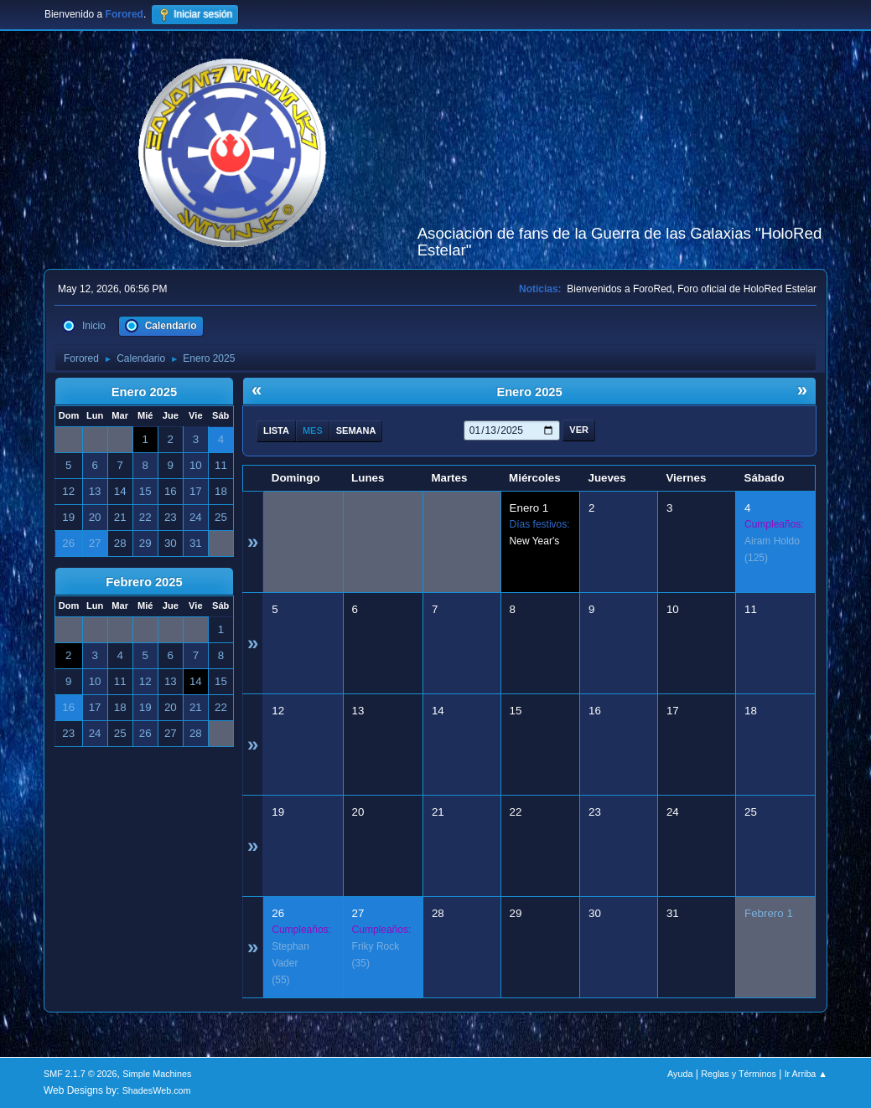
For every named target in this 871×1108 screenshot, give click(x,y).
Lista (276, 430)
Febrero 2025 (144, 582)
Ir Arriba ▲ (806, 1074)
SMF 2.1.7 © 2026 (80, 1074)
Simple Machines (156, 1074)
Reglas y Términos (738, 1074)
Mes (313, 430)
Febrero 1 (768, 913)
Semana (356, 430)
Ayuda (679, 1074)
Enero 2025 (144, 392)
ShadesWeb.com (156, 1090)
